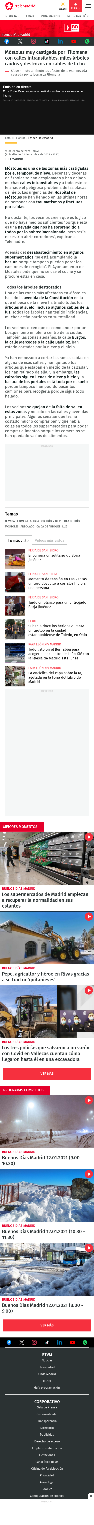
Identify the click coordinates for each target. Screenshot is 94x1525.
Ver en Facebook (9, 1343)
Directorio (47, 1427)
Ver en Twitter (22, 1343)
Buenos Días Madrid (18, 888)
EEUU (32, 621)
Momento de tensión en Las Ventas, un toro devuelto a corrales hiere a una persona (15, 582)
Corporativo (47, 1402)
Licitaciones (47, 1455)
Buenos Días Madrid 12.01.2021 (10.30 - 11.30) (47, 1195)
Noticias (12, 16)
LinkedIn (60, 41)
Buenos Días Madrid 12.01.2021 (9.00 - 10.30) (47, 1121)
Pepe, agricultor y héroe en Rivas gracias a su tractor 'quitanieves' (47, 937)
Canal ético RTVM (47, 1461)
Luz (64, 526)
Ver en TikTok (47, 1343)
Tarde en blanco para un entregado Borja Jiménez (15, 606)
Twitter (20, 41)
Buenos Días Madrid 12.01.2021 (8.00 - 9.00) (47, 1269)
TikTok (47, 41)
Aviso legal (47, 1482)
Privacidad (47, 1475)
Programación (77, 16)
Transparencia (47, 1421)
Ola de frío (72, 521)
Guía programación (47, 1387)
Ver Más (47, 1073)
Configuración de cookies (47, 1495)
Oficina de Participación (47, 1468)
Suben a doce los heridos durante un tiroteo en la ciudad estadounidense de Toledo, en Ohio (15, 629)
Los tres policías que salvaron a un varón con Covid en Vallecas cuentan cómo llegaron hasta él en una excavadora (47, 1011)
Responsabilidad (47, 1414)
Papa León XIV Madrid (44, 644)
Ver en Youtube (72, 1342)
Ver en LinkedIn (60, 1342)
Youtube (73, 41)
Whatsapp (87, 41)
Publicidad (47, 1434)
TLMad (29, 16)
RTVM (47, 1355)
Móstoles (12, 526)
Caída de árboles (48, 526)
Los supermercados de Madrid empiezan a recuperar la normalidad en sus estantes (47, 858)
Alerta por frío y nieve (46, 521)
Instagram (33, 41)
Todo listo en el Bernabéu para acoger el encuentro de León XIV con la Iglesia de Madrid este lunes (15, 653)
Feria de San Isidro (43, 550)
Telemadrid (47, 1367)
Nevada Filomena (16, 521)
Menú (88, 6)
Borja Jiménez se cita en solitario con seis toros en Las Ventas (15, 559)
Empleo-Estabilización (47, 1448)
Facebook (6, 41)
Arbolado (28, 526)
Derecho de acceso (47, 1441)
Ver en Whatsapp (85, 1342)
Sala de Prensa (47, 1407)
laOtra (47, 1380)
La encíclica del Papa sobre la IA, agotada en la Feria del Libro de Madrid (15, 676)
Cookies (47, 1489)
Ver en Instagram (34, 1342)
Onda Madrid (50, 16)
